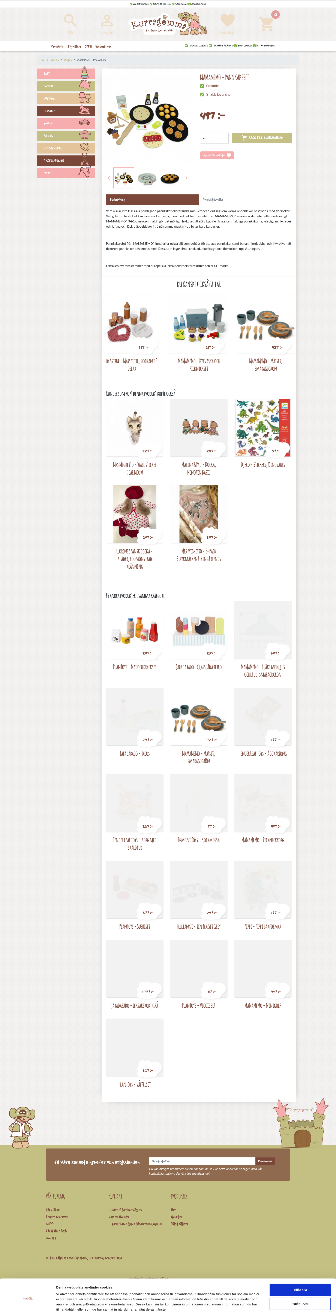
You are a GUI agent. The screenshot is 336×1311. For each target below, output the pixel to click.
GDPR (50, 1224)
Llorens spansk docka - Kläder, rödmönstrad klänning (134, 559)
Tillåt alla (300, 1269)
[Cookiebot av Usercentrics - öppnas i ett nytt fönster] (27, 1302)
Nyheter (176, 1216)
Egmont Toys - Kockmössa (199, 839)
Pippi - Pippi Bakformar (262, 926)
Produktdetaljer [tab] (213, 199)
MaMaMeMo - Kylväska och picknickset (199, 364)
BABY (69, 74)
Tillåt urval (300, 1283)
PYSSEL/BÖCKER (69, 161)
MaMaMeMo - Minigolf (262, 1005)
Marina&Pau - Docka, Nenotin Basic (199, 468)
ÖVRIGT (69, 174)
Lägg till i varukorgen (262, 138)
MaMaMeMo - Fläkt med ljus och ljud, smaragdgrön (263, 670)
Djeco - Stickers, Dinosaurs (263, 464)
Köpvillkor (53, 1209)
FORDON (69, 124)
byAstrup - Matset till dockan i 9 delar (131, 364)
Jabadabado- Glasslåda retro (199, 666)
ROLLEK (69, 136)
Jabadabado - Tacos (135, 753)
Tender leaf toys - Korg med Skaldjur (134, 843)
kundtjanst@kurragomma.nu (141, 1224)
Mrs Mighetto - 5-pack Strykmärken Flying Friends (199, 555)
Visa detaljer (232, 1302)
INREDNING (69, 99)
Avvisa (300, 1297)
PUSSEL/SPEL (69, 149)
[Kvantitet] (213, 138)
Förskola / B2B (56, 1231)
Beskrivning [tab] (117, 199)
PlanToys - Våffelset (135, 1084)
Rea (173, 1209)
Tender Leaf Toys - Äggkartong (263, 753)
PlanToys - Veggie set (198, 1005)
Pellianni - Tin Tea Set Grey (199, 926)
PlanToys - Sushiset (134, 926)
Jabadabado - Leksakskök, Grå (134, 1005)
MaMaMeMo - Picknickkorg (263, 839)
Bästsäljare (179, 1224)
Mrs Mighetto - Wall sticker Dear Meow (134, 468)
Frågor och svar (57, 1216)
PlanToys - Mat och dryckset (134, 666)
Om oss (51, 1238)
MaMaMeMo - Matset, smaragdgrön (265, 364)
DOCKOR (69, 87)
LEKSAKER (69, 111)
